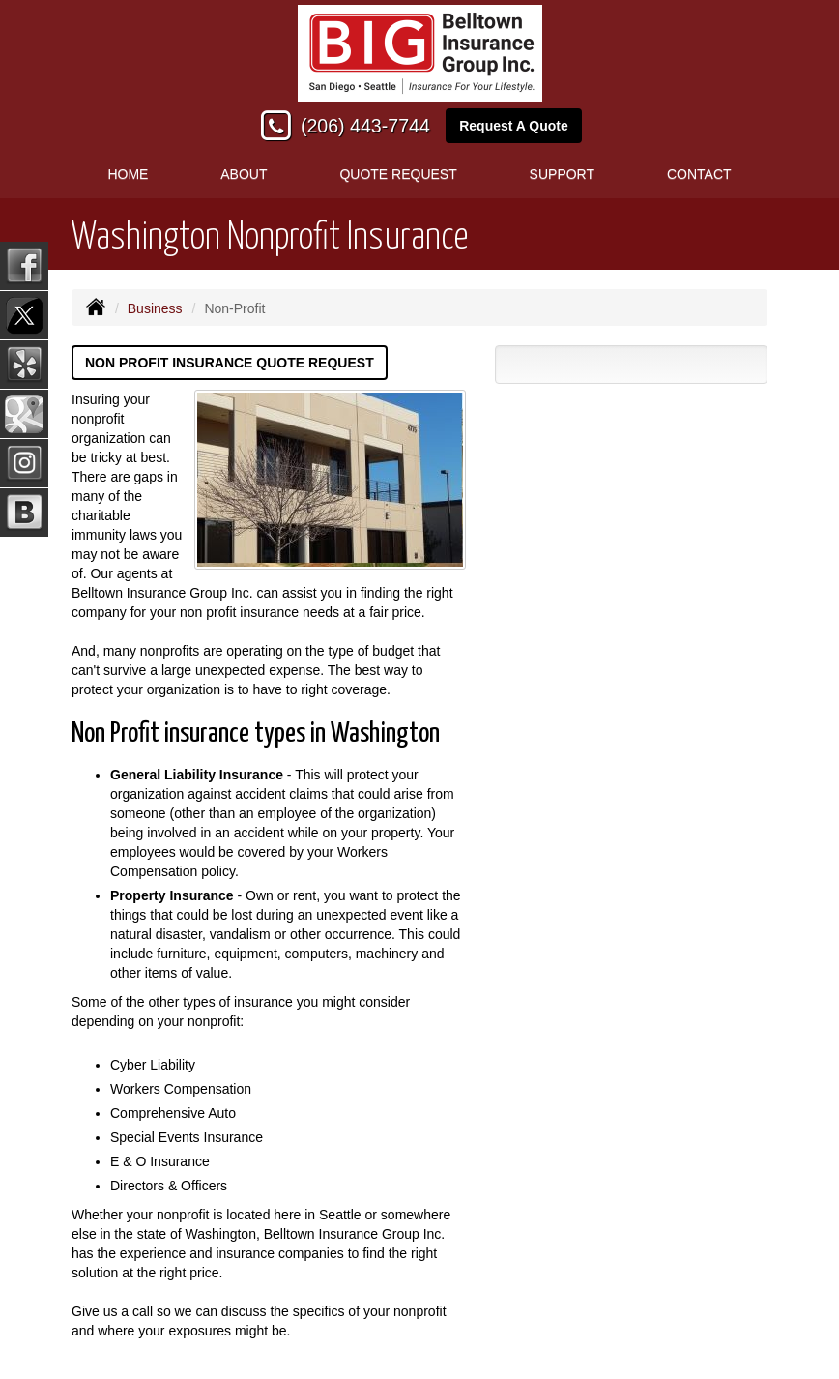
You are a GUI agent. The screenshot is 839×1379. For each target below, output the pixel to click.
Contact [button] (699, 174)
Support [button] (562, 174)
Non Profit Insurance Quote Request (229, 362)
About (243, 174)
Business (155, 308)
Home (127, 174)
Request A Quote (513, 125)
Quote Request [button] (397, 174)
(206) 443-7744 (365, 125)
